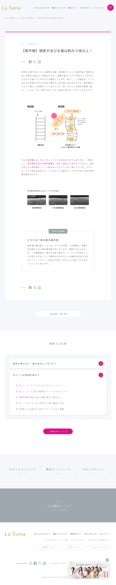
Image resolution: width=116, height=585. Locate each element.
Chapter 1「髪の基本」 (27, 18)
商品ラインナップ (58, 8)
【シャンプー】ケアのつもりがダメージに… (40, 385)
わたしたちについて (41, 8)
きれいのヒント (86, 8)
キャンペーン (99, 8)
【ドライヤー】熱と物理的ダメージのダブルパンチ (43, 391)
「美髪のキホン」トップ (58, 431)
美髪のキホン (73, 8)
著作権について (105, 540)
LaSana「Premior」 (78, 540)
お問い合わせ (93, 540)
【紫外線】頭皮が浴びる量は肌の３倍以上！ (40, 397)
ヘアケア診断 (64, 540)
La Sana (12, 7)
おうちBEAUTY (51, 540)
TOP (6, 18)
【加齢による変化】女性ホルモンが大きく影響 (41, 409)
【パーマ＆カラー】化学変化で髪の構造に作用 (41, 403)
